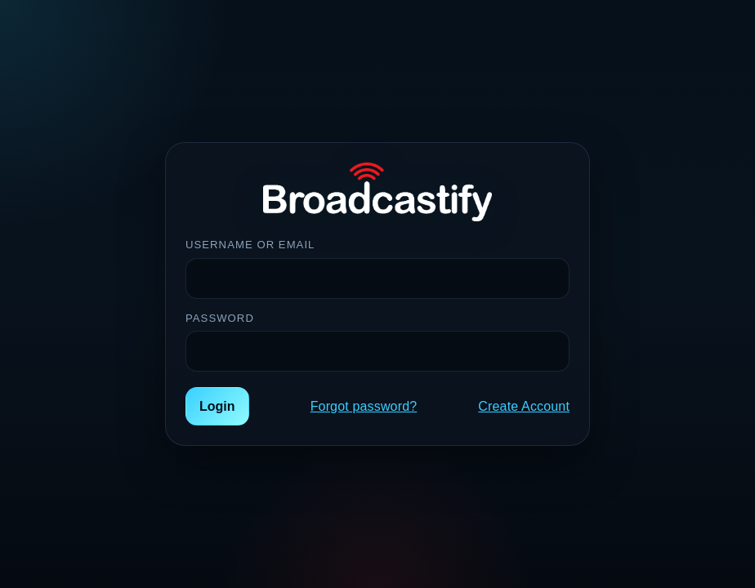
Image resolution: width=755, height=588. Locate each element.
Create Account (524, 406)
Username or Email (250, 244)
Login (217, 406)
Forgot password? (364, 406)
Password (219, 318)
